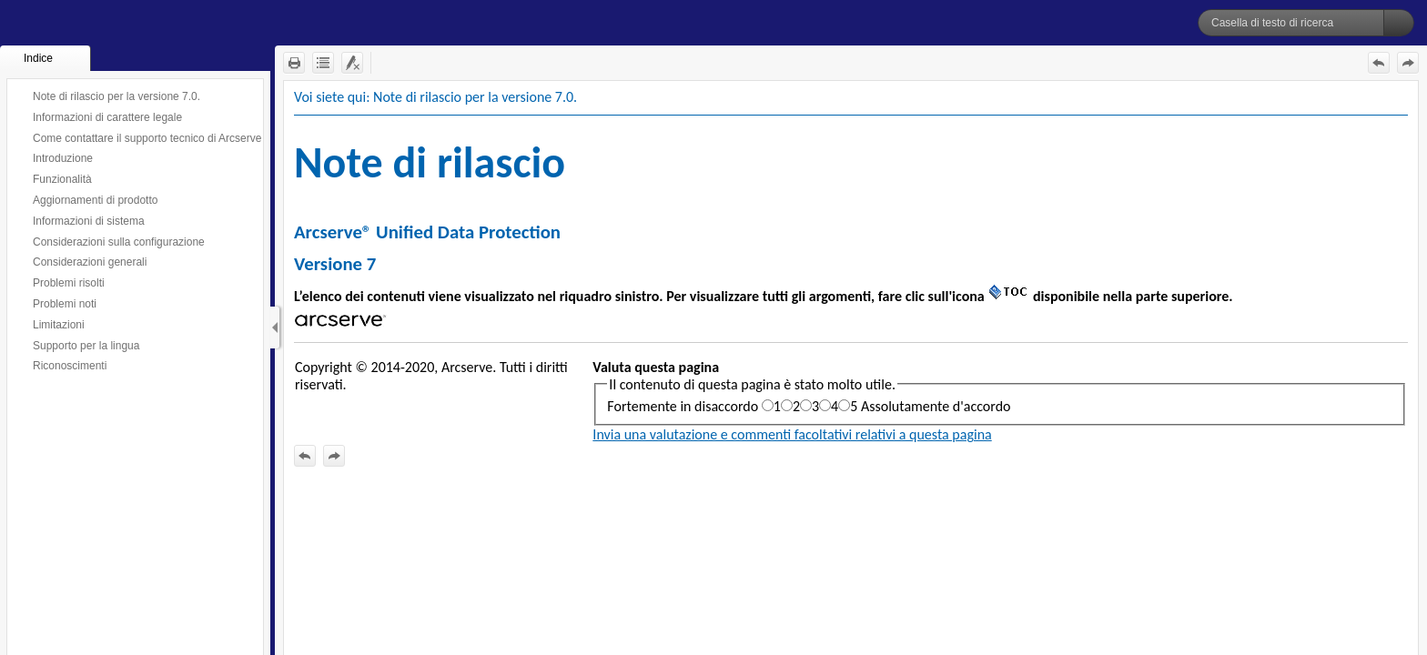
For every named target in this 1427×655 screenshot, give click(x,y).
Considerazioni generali (90, 262)
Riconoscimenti (69, 365)
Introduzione (63, 158)
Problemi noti (64, 303)
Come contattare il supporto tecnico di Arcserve (147, 138)
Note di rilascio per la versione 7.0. (116, 96)
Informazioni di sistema (89, 221)
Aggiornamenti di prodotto (95, 200)
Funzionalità (62, 179)
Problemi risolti (69, 283)
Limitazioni (59, 324)
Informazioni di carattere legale (107, 117)
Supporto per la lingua (86, 345)
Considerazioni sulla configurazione (119, 242)
